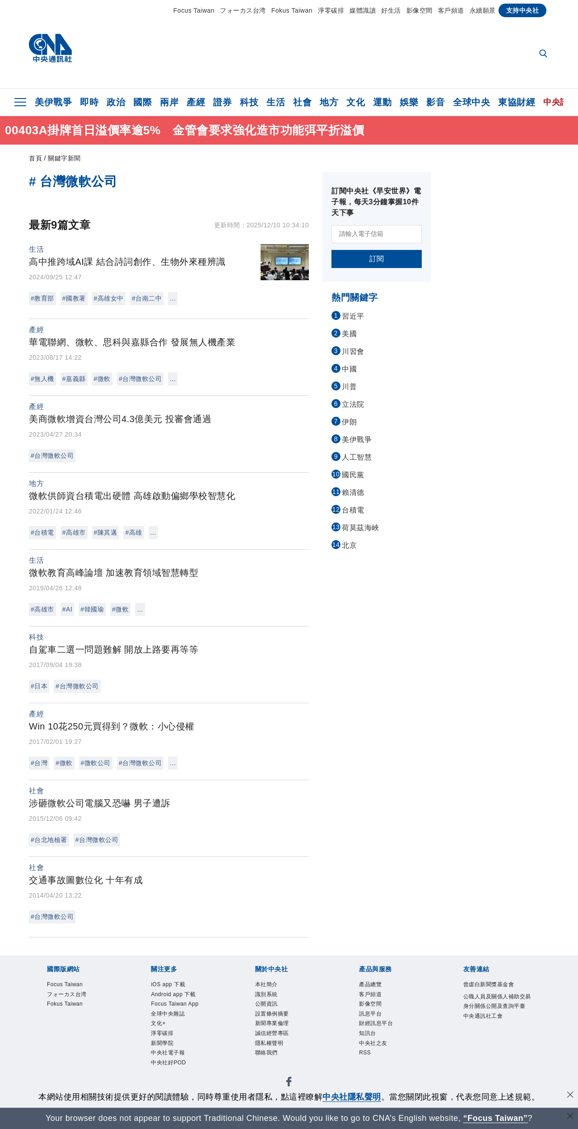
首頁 (35, 158)
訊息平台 (371, 1015)
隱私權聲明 (270, 1046)
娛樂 (409, 102)
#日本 (39, 686)
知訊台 (368, 1036)
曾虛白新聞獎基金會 (490, 984)
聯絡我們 (267, 1056)
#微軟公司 (96, 763)
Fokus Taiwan (291, 10)
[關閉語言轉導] (570, 1117)
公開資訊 (267, 1005)
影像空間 (419, 10)
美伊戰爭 (53, 102)
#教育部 (42, 298)
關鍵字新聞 (64, 158)
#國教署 (74, 298)
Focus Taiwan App (176, 1005)
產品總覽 (371, 984)
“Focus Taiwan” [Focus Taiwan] (495, 1118)
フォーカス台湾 (243, 10)
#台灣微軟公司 (140, 378)
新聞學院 (163, 1046)
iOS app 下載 (169, 984)
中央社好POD (170, 1066)
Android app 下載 (175, 995)
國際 (142, 102)
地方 (329, 102)
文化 (355, 102)
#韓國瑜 (92, 609)
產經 (195, 102)
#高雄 (133, 532)
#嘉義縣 (74, 378)
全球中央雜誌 (169, 1015)
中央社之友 (374, 1046)
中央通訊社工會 (484, 1027)
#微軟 (102, 378)
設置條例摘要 (273, 1015)
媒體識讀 (363, 10)
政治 (116, 102)
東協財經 (516, 102)
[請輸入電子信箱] (376, 234)
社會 (302, 102)
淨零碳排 (331, 10)
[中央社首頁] (50, 50)
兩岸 (169, 102)
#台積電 (42, 532)
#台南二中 (147, 298)
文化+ (159, 1025)
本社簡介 (267, 984)
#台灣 (39, 763)
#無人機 (42, 378)
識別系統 (267, 995)
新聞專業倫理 (273, 1025)
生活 (275, 102)
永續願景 (483, 10)
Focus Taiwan (193, 10)
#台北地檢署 (49, 839)
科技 (249, 102)
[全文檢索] (544, 54)
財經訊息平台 (377, 1025)
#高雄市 (74, 532)
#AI (67, 609)
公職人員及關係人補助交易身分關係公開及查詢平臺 (497, 1007)
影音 (435, 102)
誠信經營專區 (273, 1036)
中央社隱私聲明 (351, 1096)
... (173, 298)
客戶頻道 (451, 10)
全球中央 (471, 102)
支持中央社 (522, 10)
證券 (222, 102)
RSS (365, 1056)
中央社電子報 (169, 1056)
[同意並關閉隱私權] (570, 1096)
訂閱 (376, 259)
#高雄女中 (109, 298)
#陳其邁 (105, 532)
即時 (89, 102)
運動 (382, 102)
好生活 (391, 10)
